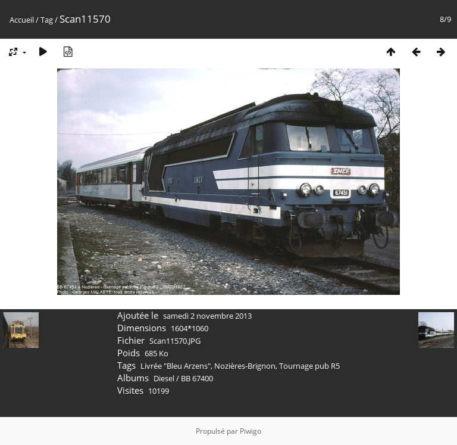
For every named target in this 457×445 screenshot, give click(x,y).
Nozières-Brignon (245, 365)
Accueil (22, 19)
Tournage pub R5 (309, 365)
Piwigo (250, 431)
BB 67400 (197, 378)
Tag (46, 19)
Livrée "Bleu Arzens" (175, 365)
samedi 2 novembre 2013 (207, 315)
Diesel (164, 378)
